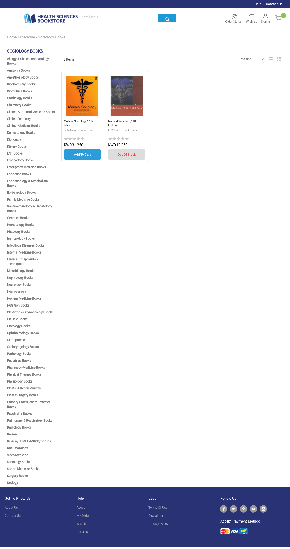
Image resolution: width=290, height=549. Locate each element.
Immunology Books (21, 238)
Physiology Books (19, 381)
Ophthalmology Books (23, 333)
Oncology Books (18, 326)
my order (83, 515)
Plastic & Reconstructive (24, 388)
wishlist (82, 524)
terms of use (157, 507)
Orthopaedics (16, 340)
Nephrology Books (20, 278)
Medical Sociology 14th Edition (80, 124)
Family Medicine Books (23, 199)
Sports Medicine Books (23, 469)
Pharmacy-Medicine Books (26, 367)
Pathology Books (19, 354)
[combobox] (128, 19)
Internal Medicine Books (24, 252)
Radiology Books (19, 427)
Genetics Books (18, 218)
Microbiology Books (21, 271)
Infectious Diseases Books (25, 245)
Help (257, 4)
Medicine (27, 37)
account (83, 507)
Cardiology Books (19, 98)
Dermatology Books (21, 132)
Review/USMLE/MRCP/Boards (29, 441)
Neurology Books (19, 284)
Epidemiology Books (21, 192)
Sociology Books (18, 462)
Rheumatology (17, 448)
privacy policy (158, 524)
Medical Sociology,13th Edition (124, 124)
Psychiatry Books (19, 413)
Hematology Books (20, 225)
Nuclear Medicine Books (24, 298)
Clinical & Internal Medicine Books (31, 112)
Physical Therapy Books (24, 374)
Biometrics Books (19, 91)
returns (82, 532)
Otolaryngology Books (23, 347)
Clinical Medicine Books (23, 126)
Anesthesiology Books (22, 77)
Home (12, 37)
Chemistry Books (19, 105)
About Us (11, 507)
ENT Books (15, 153)
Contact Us (274, 4)
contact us (13, 515)
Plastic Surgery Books (22, 395)
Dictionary (14, 139)
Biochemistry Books (21, 84)
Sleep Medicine (17, 455)
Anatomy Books (18, 70)
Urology (12, 483)
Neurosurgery (17, 291)
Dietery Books (17, 146)
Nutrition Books (18, 305)
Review (12, 434)
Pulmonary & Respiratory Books (29, 420)
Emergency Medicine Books (26, 167)
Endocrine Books (19, 174)
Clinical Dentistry (19, 119)
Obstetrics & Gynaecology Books (30, 312)
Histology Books (18, 232)
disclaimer (155, 515)
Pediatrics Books (19, 360)
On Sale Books (17, 319)
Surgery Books (17, 476)
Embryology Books (20, 160)
